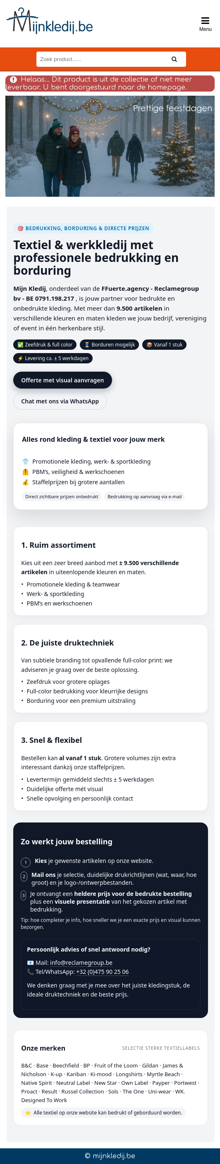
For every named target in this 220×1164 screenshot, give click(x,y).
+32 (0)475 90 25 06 (102, 971)
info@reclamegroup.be (81, 962)
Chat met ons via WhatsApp (60, 401)
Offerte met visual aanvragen (62, 380)
